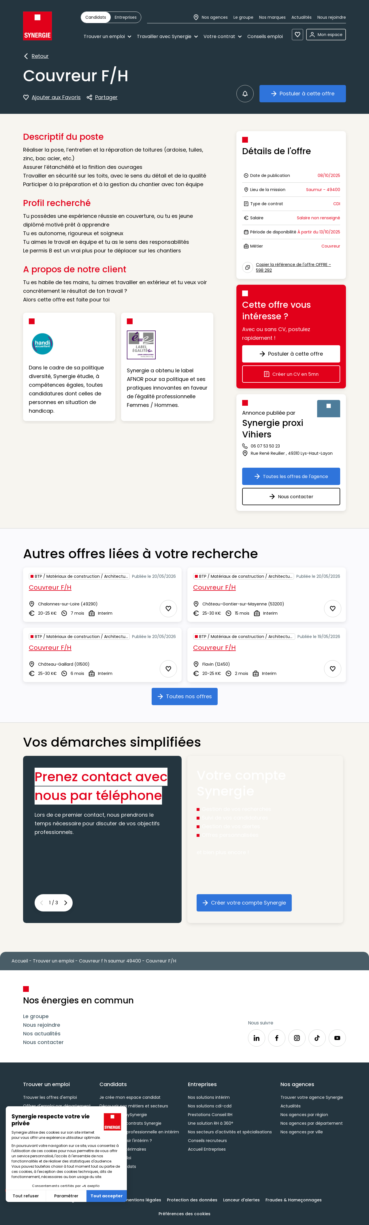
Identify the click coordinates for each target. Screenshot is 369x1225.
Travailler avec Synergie (167, 36)
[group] (111, 17)
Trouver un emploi (107, 36)
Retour (36, 56)
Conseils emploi (265, 36)
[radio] (96, 17)
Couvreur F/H (50, 587)
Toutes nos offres (187, 698)
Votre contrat (223, 36)
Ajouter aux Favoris (52, 97)
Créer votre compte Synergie (247, 905)
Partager (102, 98)
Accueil (20, 961)
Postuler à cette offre (308, 95)
